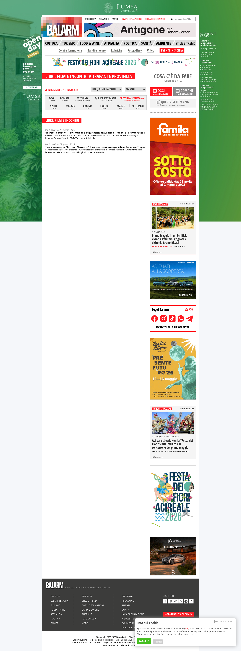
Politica (55, 618)
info (186, 628)
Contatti (127, 609)
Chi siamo (127, 596)
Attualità (56, 614)
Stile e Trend (89, 600)
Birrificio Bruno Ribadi (162, 246)
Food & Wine (58, 609)
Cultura (55, 596)
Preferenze (158, 641)
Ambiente (87, 596)
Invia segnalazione (133, 614)
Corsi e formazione (70, 50)
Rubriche (116, 50)
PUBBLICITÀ (90, 19)
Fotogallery (135, 50)
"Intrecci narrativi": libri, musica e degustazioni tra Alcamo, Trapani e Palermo (90, 132)
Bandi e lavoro (96, 50)
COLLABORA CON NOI (154, 19)
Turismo (55, 605)
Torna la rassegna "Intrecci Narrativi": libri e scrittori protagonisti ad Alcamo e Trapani (95, 146)
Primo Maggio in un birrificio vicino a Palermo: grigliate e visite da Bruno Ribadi (169, 239)
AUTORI (115, 19)
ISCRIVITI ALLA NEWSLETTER (173, 327)
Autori (126, 605)
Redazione (158, 252)
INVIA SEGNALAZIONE (132, 19)
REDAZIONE (104, 19)
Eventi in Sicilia (59, 600)
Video (150, 50)
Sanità (54, 623)
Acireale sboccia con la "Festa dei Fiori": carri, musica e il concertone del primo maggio (172, 444)
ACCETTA (144, 641)
